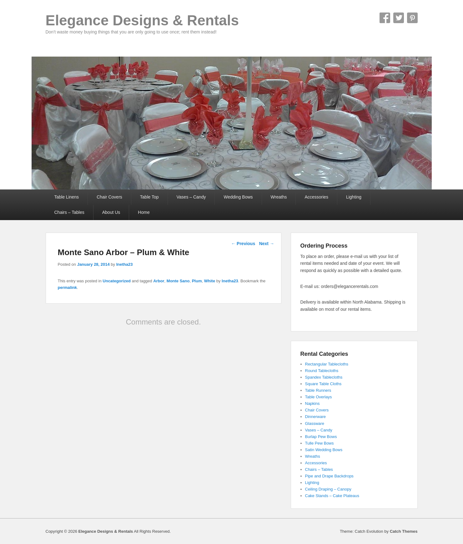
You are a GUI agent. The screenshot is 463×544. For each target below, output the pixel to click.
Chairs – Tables (69, 212)
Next (266, 243)
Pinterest (412, 18)
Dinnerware (315, 416)
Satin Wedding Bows (324, 449)
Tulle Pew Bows (319, 443)
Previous (243, 243)
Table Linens (66, 196)
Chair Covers (109, 196)
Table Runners (318, 390)
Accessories (316, 196)
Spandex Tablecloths (324, 377)
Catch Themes (404, 531)
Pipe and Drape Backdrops (329, 476)
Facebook (385, 18)
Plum (197, 281)
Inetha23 (124, 264)
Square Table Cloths (323, 383)
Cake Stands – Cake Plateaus (332, 495)
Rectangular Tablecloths (327, 364)
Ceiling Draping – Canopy (328, 489)
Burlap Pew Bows (321, 436)
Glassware (314, 423)
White (209, 281)
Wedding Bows (238, 196)
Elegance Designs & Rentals (142, 20)
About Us (111, 212)
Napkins (312, 403)
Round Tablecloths (322, 370)
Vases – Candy (191, 196)
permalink (67, 287)
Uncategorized (117, 281)
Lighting (353, 196)
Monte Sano (178, 281)
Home (143, 212)
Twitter (398, 18)
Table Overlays (318, 397)
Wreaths (279, 196)
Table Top (149, 196)
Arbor (158, 281)
